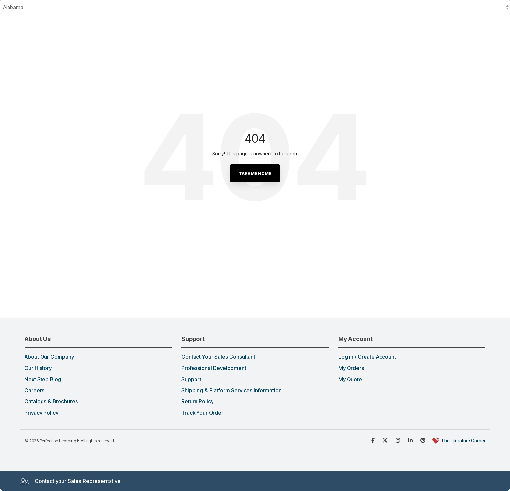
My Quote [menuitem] (350, 379)
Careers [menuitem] (34, 391)
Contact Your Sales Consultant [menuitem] (218, 357)
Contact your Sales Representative (70, 481)
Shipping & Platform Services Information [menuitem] (231, 391)
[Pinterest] (424, 440)
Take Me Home (255, 173)
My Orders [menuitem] (351, 368)
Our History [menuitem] (38, 368)
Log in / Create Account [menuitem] (367, 357)
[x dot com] (386, 440)
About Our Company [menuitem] (49, 357)
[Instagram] (398, 440)
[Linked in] (411, 440)
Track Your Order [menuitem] (202, 413)
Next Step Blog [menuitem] (43, 379)
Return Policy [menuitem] (197, 402)
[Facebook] (374, 440)
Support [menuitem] (191, 379)
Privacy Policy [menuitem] (41, 413)
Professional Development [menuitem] (213, 368)
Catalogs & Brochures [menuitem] (51, 402)
